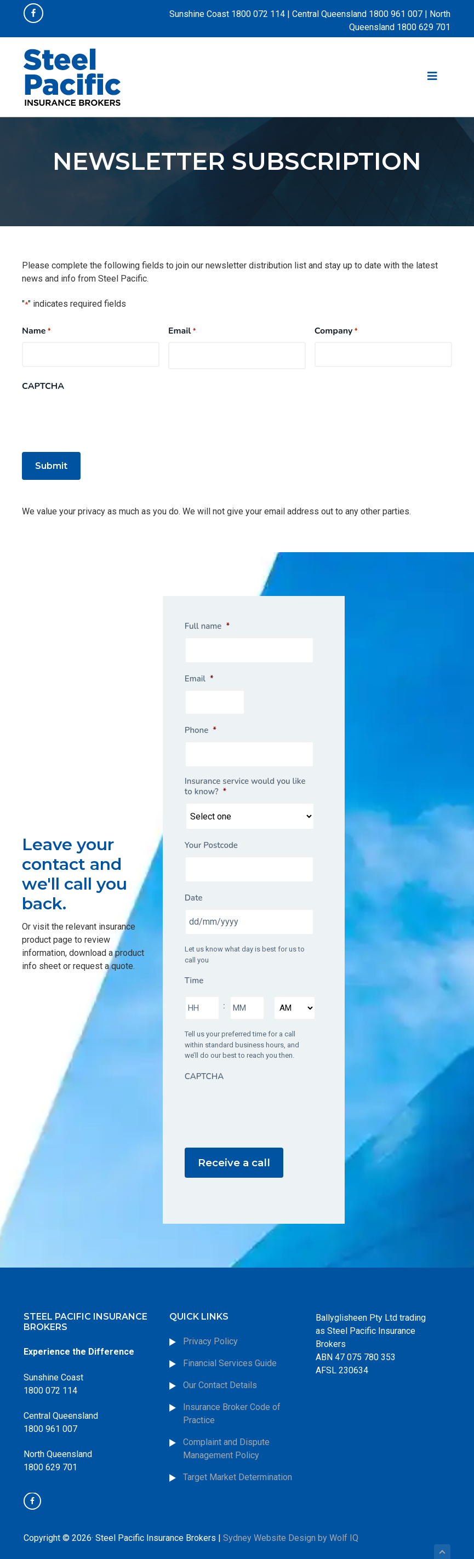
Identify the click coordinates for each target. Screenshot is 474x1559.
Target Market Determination (237, 1458)
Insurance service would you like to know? (245, 780)
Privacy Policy (210, 1322)
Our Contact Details (220, 1366)
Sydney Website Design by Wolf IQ (290, 1519)
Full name (207, 620)
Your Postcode (211, 839)
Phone (200, 724)
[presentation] (105, 418)
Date (194, 892)
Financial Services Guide (230, 1344)
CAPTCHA (43, 386)
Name (36, 331)
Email (182, 331)
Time (194, 975)
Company (336, 331)
